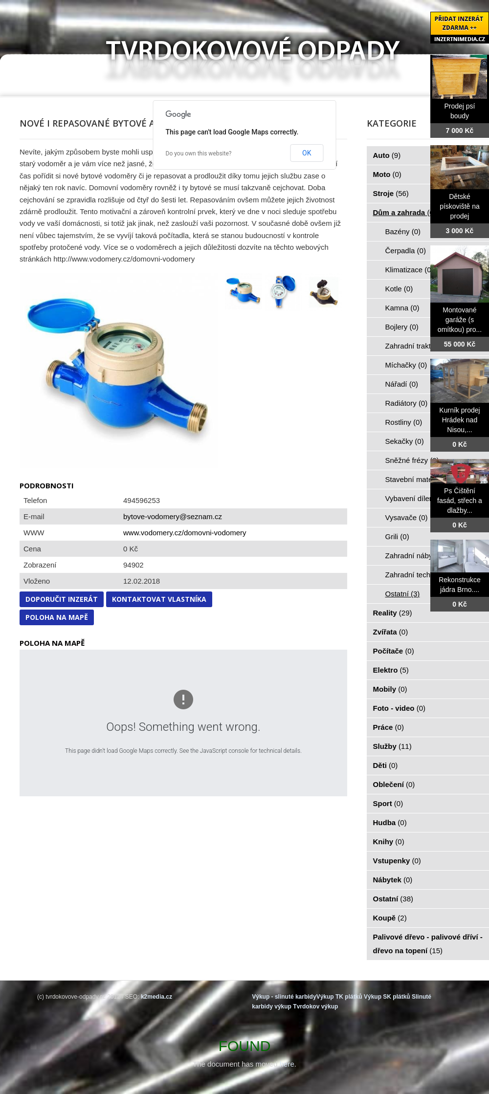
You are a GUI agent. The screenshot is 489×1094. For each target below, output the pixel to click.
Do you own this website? (199, 153)
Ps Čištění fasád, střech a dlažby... (459, 500)
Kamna (402, 308)
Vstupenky (397, 860)
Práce (388, 727)
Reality (392, 613)
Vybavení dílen (415, 498)
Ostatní (402, 594)
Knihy (388, 841)
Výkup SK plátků (387, 996)
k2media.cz (156, 996)
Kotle (399, 288)
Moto (387, 174)
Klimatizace (409, 269)
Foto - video (399, 708)
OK (306, 153)
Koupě (390, 918)
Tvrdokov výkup (315, 1006)
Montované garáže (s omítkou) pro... (460, 319)
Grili (397, 536)
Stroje (391, 193)
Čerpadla (405, 250)
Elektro (391, 670)
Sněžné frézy (412, 460)
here (287, 1064)
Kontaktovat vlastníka (159, 599)
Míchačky (406, 365)
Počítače (393, 651)
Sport (388, 803)
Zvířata (390, 632)
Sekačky (404, 441)
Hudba (390, 822)
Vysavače (406, 517)
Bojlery (402, 327)
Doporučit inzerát (61, 599)
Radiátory (406, 403)
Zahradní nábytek (419, 555)
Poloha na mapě (56, 617)
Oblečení (394, 784)
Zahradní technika (420, 574)
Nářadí (402, 384)
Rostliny (403, 422)
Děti (385, 765)
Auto (387, 155)
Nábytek (393, 879)
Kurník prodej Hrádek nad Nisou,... (459, 420)
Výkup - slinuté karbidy (284, 996)
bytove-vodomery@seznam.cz (172, 516)
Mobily (390, 689)
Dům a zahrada (404, 212)
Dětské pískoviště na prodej (460, 206)
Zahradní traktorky (420, 346)
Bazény (403, 231)
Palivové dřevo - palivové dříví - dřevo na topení (428, 944)
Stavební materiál (419, 479)
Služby (392, 746)
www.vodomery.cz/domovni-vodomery (184, 532)
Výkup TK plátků (339, 996)
